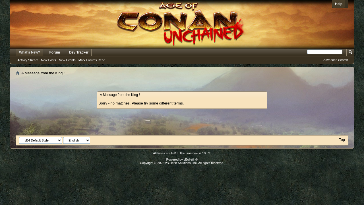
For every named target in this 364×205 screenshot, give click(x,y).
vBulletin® (191, 159)
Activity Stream (27, 60)
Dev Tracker (78, 52)
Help (338, 4)
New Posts (48, 60)
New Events (67, 60)
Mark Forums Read (91, 60)
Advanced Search (335, 60)
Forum (54, 52)
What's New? (29, 52)
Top (342, 140)
